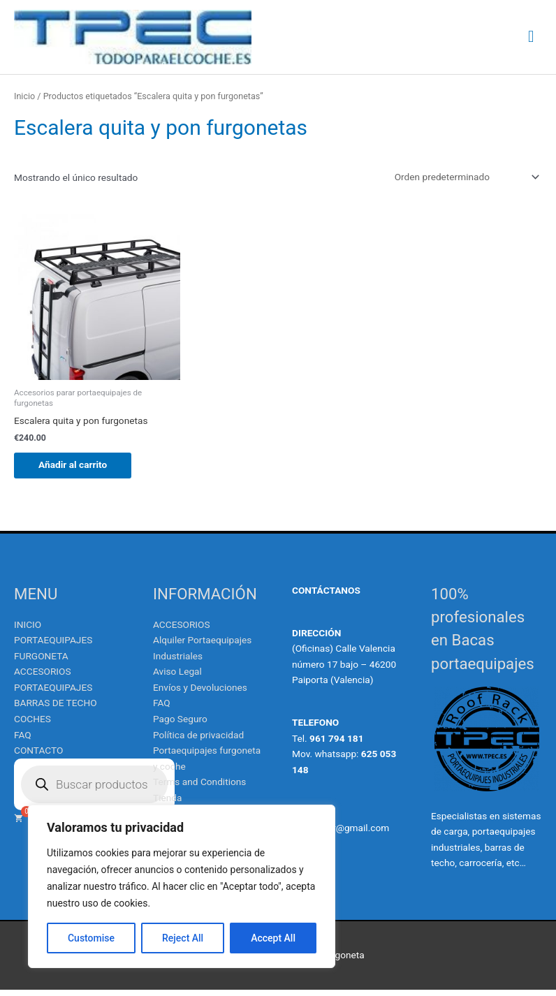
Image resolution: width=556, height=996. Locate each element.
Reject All (182, 938)
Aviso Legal (177, 677)
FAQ (22, 740)
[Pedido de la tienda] (464, 182)
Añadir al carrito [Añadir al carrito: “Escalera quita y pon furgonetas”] (76, 470)
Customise (91, 938)
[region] (181, 886)
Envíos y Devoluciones (200, 692)
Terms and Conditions (199, 787)
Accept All (273, 938)
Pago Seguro (180, 725)
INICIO (27, 630)
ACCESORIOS (181, 630)
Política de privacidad (198, 740)
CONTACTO (38, 756)
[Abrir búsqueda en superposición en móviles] (94, 790)
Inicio (24, 101)
